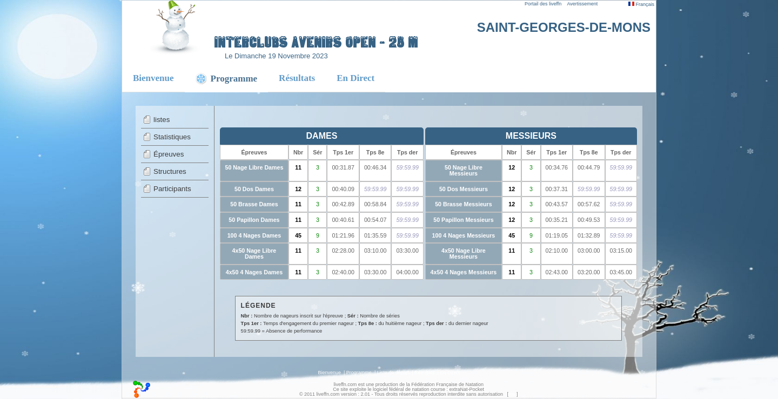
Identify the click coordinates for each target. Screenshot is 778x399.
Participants (172, 189)
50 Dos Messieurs (463, 189)
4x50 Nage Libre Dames (254, 253)
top (511, 394)
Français (641, 4)
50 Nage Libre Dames (254, 167)
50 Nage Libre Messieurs (463, 170)
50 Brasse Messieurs (463, 204)
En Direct (355, 78)
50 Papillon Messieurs (463, 220)
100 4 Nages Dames (254, 235)
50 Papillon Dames (254, 220)
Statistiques (172, 137)
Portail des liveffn (543, 3)
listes (161, 120)
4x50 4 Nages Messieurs (464, 272)
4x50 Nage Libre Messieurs (463, 253)
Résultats (297, 78)
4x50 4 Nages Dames (254, 272)
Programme (359, 372)
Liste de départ (393, 372)
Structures (169, 171)
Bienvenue (153, 78)
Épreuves (168, 154)
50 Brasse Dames (254, 204)
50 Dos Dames (254, 189)
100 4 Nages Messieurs (463, 235)
